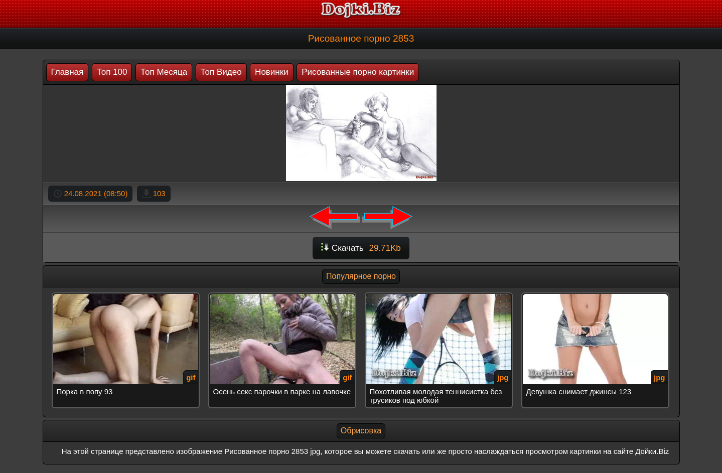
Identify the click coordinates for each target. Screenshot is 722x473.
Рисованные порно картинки (358, 72)
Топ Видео (221, 72)
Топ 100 (112, 72)
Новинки (271, 72)
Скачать (361, 248)
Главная (67, 72)
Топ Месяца (163, 72)
